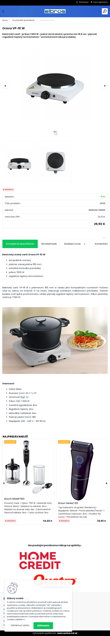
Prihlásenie (83, 2)
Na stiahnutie (49, 244)
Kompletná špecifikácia (20, 244)
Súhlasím (43, 625)
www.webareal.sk (67, 633)
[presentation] (5, 86)
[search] (105, 11)
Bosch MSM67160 (14, 498)
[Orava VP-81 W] (55, 86)
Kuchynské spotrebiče (24, 20)
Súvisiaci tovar (75, 244)
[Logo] (55, 11)
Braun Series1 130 (68, 503)
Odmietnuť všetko (20, 625)
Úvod (4, 20)
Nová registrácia (100, 2)
